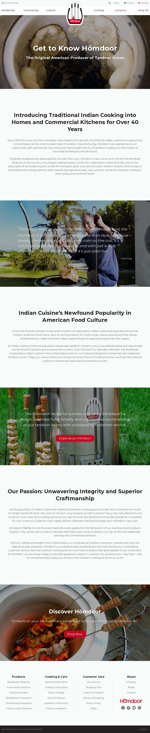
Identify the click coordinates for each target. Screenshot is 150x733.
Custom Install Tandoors (19, 708)
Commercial (31, 10)
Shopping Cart (93, 687)
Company (120, 10)
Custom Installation (56, 708)
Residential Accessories (18, 698)
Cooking (99, 10)
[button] (75, 438)
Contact (131, 692)
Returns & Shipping (93, 698)
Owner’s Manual (56, 698)
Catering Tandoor (18, 692)
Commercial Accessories (19, 703)
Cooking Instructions (56, 687)
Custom (51, 10)
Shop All (143, 10)
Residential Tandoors (18, 682)
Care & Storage (56, 692)
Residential (8, 10)
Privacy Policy (93, 703)
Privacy (144, 729)
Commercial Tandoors (18, 687)
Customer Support (94, 692)
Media (131, 687)
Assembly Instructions (56, 703)
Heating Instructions (56, 682)
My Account (93, 682)
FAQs (94, 708)
